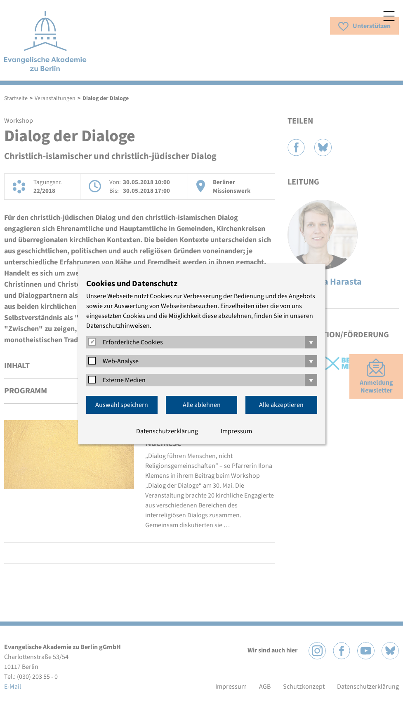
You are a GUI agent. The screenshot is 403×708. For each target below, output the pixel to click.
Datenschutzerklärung (167, 431)
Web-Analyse (121, 361)
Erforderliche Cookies (133, 342)
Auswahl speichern (121, 404)
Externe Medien (124, 380)
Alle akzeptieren (281, 404)
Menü (389, 16)
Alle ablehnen (202, 404)
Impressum (236, 431)
